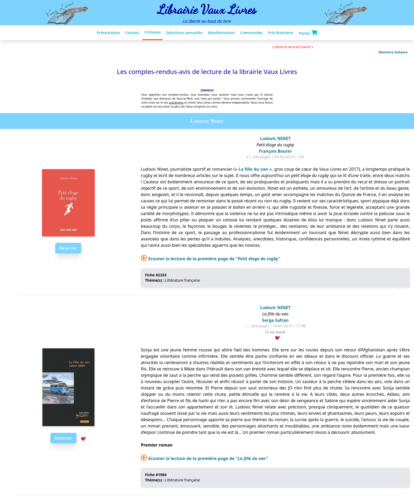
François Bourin (275, 151)
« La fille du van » (253, 169)
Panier (308, 33)
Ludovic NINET (275, 138)
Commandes (251, 32)
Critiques (152, 32)
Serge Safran (275, 320)
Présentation (108, 32)
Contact (132, 32)
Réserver (68, 248)
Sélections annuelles (184, 32)
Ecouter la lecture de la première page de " (210, 259)
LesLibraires (176, 102)
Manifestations (221, 32)
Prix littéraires (280, 32)
